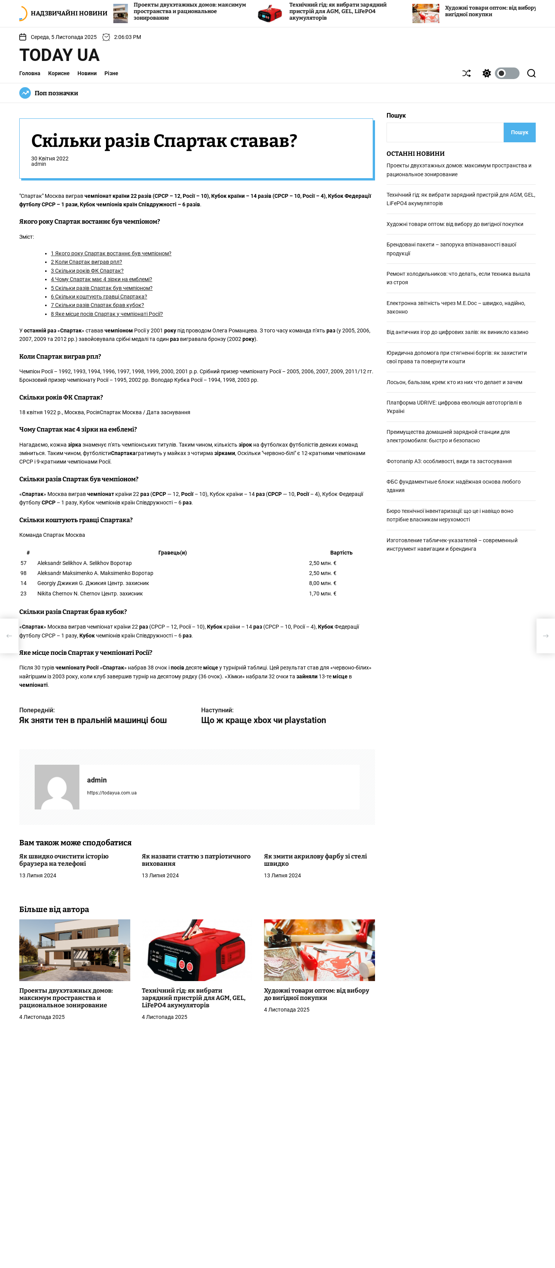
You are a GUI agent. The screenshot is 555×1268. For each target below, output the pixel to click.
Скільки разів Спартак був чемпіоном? (102, 288)
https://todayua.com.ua (112, 793)
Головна (29, 73)
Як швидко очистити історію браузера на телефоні (64, 860)
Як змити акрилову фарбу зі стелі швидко (315, 860)
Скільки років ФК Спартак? (87, 271)
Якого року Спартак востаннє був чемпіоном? (111, 253)
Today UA (59, 55)
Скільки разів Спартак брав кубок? (97, 305)
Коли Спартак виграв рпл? (86, 262)
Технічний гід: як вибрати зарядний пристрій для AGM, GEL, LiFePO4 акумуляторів (348, 11)
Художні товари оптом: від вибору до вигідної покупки (316, 994)
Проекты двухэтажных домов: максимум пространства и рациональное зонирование (201, 11)
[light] (499, 73)
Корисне (59, 73)
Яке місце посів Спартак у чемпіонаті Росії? (107, 314)
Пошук (396, 115)
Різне (111, 73)
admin (38, 164)
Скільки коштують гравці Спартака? (99, 296)
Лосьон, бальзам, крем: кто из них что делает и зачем (454, 382)
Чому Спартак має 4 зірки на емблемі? (101, 279)
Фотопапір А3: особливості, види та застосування (449, 461)
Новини (87, 73)
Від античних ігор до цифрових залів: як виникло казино (457, 332)
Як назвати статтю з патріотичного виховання (196, 860)
